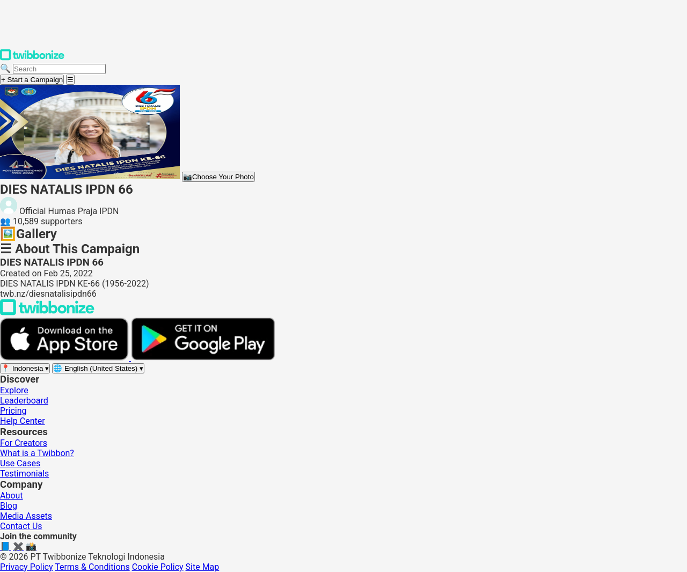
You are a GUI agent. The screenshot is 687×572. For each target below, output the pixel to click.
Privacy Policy (26, 567)
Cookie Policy (158, 567)
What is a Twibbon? (37, 453)
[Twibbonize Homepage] (32, 58)
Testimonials (24, 473)
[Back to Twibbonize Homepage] (47, 312)
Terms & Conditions (92, 567)
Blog (8, 506)
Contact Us (21, 526)
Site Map (203, 567)
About (11, 495)
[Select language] (98, 368)
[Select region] (25, 368)
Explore (14, 390)
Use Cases (20, 463)
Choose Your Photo (218, 177)
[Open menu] (70, 80)
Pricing (13, 411)
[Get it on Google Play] (203, 358)
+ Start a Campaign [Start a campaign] (32, 80)
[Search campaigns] (59, 69)
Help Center (22, 421)
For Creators (23, 443)
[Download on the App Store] (65, 358)
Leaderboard (24, 400)
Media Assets (26, 516)
